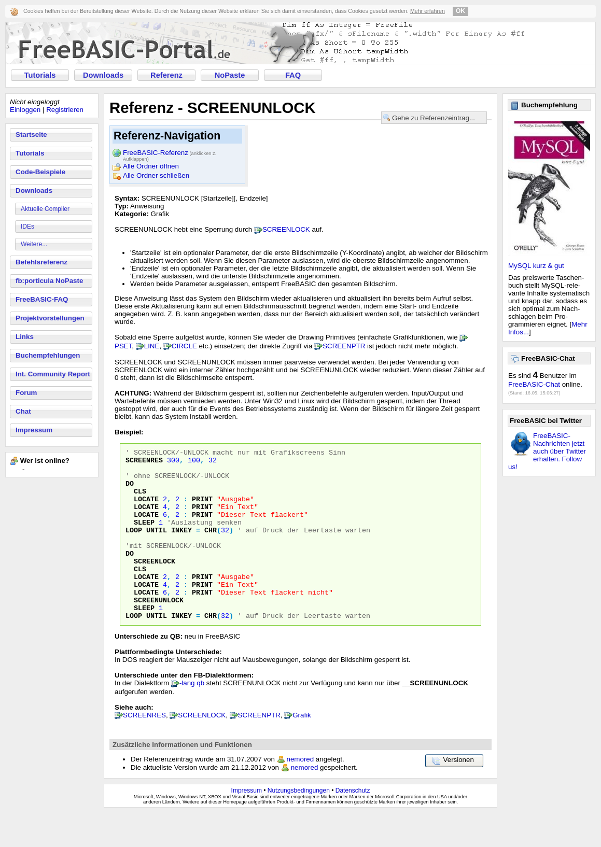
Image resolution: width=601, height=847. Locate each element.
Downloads (103, 75)
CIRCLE (184, 346)
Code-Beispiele (40, 172)
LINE (152, 346)
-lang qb (191, 717)
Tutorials (40, 75)
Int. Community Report (53, 374)
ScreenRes (144, 463)
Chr (210, 547)
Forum (26, 393)
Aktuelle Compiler (45, 209)
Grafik (301, 749)
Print (202, 509)
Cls (140, 500)
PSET (123, 346)
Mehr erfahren (427, 11)
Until (156, 547)
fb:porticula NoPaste (49, 281)
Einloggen (25, 110)
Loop (133, 547)
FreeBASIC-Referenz (169, 153)
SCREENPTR (344, 346)
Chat (23, 411)
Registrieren (64, 110)
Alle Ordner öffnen (151, 166)
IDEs (27, 226)
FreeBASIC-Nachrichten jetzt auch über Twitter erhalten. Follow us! (547, 451)
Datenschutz (353, 824)
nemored (300, 793)
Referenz (166, 75)
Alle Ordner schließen (156, 175)
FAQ (293, 75)
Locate (146, 509)
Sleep (144, 537)
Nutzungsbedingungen (299, 824)
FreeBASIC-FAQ (42, 299)
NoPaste (230, 75)
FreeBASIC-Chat (534, 384)
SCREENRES (144, 749)
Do (129, 491)
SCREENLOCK (286, 229)
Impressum (34, 430)
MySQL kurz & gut (536, 266)
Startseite (31, 134)
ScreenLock (154, 584)
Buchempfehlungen (48, 355)
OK (460, 11)
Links (25, 337)
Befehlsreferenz (41, 262)
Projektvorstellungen (50, 318)
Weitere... (34, 244)
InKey (181, 547)
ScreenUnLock (159, 631)
